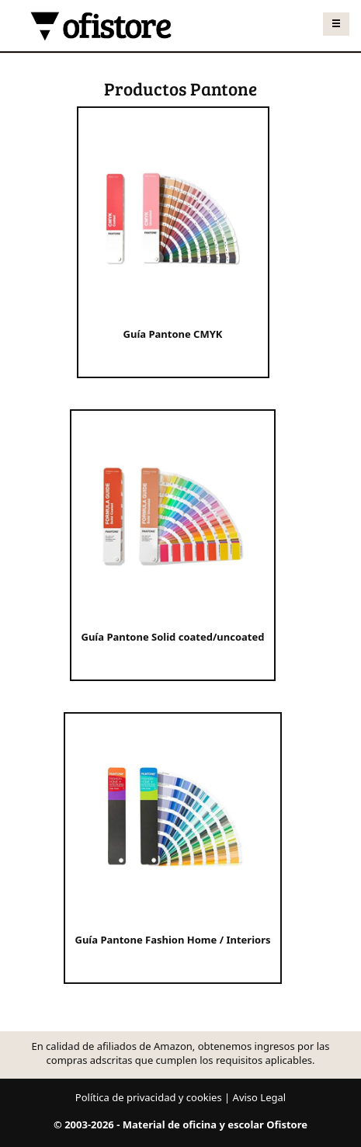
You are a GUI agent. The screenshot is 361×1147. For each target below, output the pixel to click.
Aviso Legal (259, 1097)
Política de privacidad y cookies (148, 1097)
